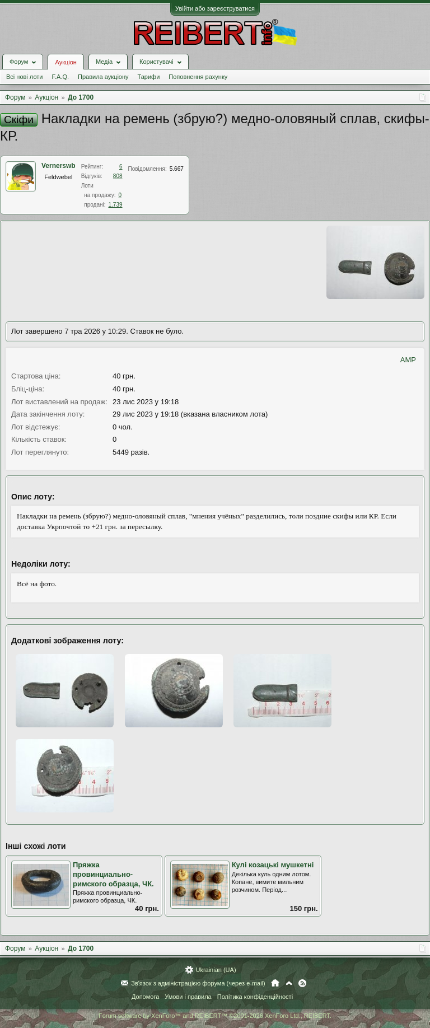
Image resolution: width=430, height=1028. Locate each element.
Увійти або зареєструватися (215, 8)
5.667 (177, 169)
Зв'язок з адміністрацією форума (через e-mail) (198, 983)
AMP (408, 360)
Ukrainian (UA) (215, 969)
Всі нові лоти (24, 76)
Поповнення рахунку (198, 76)
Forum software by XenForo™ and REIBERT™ (215, 1015)
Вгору (289, 983)
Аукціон (65, 62)
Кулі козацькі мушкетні (273, 865)
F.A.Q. (60, 76)
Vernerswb (58, 166)
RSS (302, 983)
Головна (275, 983)
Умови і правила (188, 996)
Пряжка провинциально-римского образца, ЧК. (113, 874)
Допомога (145, 996)
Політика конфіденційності (255, 996)
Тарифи (149, 76)
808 (118, 176)
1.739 (116, 205)
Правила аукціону (103, 76)
